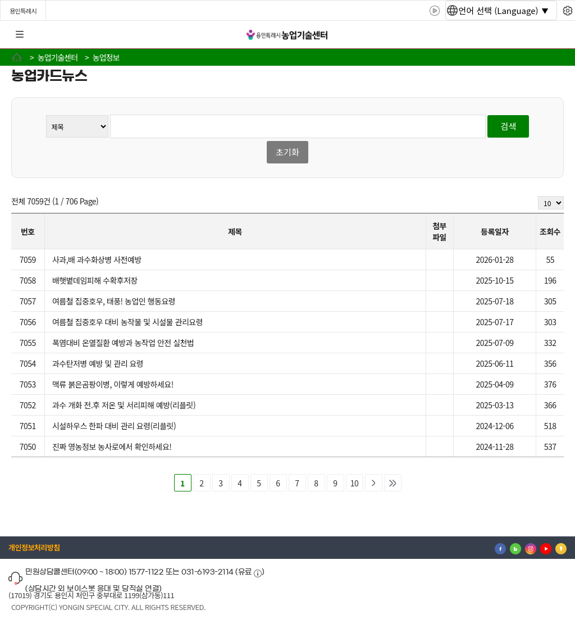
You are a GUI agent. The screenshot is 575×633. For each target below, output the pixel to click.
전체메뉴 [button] (19, 34)
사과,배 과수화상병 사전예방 (97, 259)
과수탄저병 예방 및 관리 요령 (97, 363)
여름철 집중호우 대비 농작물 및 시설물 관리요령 (127, 321)
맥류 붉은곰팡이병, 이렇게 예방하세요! (113, 384)
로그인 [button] (556, 35)
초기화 (287, 152)
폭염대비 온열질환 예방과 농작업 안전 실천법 (123, 342)
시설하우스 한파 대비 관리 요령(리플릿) (114, 425)
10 (354, 483)
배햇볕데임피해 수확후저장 (95, 280)
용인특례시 (23, 10)
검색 (509, 126)
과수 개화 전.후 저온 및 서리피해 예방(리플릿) (123, 405)
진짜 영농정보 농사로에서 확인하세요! (111, 446)
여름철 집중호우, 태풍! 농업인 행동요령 (113, 301)
